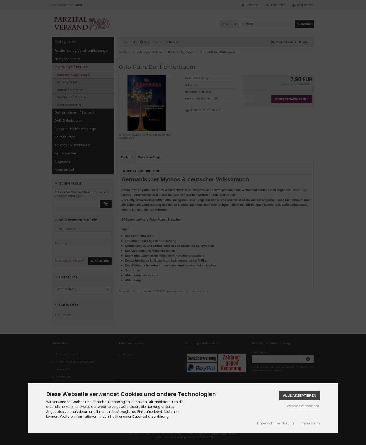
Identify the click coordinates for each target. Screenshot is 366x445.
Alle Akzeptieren (299, 395)
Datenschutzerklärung (275, 423)
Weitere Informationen (303, 406)
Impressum (310, 423)
